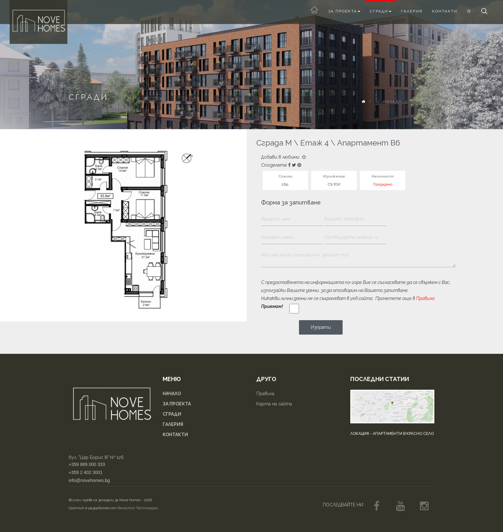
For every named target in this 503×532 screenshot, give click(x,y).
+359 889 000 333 (87, 464)
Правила (425, 298)
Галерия (411, 11)
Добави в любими (283, 157)
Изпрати (321, 327)
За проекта (344, 11)
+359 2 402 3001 (86, 472)
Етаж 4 (314, 142)
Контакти (444, 11)
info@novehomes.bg (89, 480)
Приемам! (272, 306)
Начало (392, 101)
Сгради (380, 11)
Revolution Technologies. (138, 508)
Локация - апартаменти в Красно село (392, 433)
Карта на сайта (274, 403)
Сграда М (274, 142)
